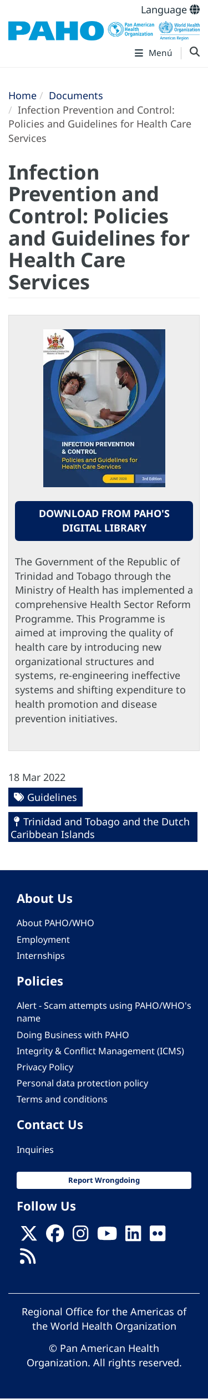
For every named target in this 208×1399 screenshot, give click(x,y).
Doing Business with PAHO (73, 1035)
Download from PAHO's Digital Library (104, 520)
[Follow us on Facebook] (55, 1237)
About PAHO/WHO (55, 923)
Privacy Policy (45, 1067)
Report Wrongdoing (104, 1180)
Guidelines (52, 797)
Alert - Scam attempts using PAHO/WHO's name (104, 1011)
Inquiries (35, 1149)
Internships (41, 955)
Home (22, 95)
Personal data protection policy (82, 1083)
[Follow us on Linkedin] (133, 1237)
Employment (43, 939)
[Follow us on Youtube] (107, 1237)
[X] (29, 1237)
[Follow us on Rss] (27, 1259)
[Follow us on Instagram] (80, 1237)
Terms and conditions (62, 1099)
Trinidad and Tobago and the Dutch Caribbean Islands (100, 828)
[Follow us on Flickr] (157, 1237)
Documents (76, 95)
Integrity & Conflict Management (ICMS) (100, 1051)
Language (170, 9)
